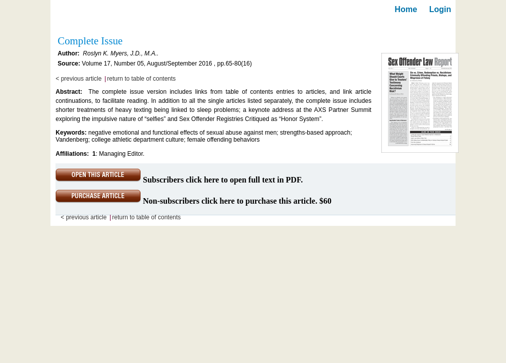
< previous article (78, 78)
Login (440, 9)
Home (406, 9)
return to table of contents (141, 78)
